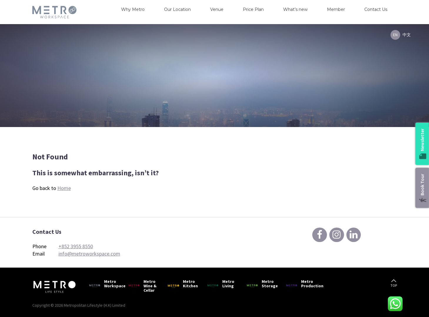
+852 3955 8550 (76, 246)
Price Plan (253, 9)
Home (64, 188)
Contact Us (375, 9)
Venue (216, 9)
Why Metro (133, 9)
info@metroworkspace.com (89, 253)
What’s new (295, 9)
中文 (407, 34)
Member (336, 9)
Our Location (177, 9)
